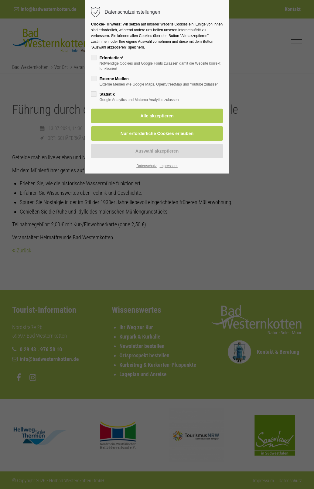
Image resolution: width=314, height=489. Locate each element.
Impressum (168, 166)
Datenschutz (146, 166)
